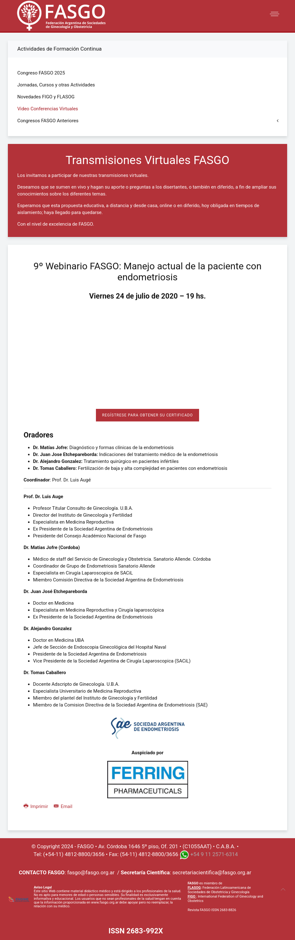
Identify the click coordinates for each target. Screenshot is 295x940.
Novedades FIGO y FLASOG (46, 97)
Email (63, 806)
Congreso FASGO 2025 (41, 73)
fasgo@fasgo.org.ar (90, 872)
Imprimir (36, 806)
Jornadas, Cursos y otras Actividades (56, 85)
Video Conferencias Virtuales (47, 109)
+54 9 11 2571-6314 (214, 854)
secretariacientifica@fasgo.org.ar (211, 872)
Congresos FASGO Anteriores (48, 121)
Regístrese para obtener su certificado (147, 415)
